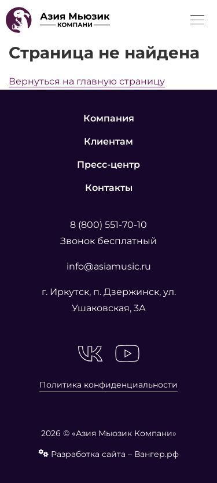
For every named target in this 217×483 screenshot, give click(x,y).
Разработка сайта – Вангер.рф (108, 454)
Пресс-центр (108, 164)
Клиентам (108, 141)
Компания (108, 118)
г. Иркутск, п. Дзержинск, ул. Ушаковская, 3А (109, 300)
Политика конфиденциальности (108, 384)
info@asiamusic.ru (109, 266)
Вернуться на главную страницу (87, 81)
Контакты (109, 187)
